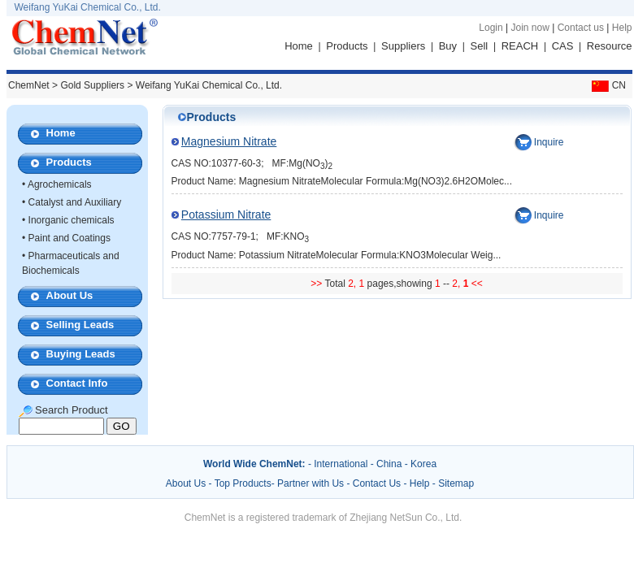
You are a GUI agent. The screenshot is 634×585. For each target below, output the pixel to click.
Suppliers (403, 46)
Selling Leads (80, 324)
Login (490, 27)
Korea (423, 464)
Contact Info (77, 383)
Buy (448, 46)
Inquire (549, 142)
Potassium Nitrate (226, 214)
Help (622, 27)
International (340, 464)
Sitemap (456, 483)
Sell (480, 46)
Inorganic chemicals (71, 220)
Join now (529, 27)
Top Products (243, 483)
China (389, 464)
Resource (609, 46)
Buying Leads (80, 354)
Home (298, 46)
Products (346, 46)
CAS (563, 46)
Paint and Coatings (69, 238)
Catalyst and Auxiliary (75, 202)
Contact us (581, 27)
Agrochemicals (60, 184)
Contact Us (377, 483)
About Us (69, 295)
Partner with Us (311, 483)
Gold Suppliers (92, 85)
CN (607, 85)
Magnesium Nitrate (229, 141)
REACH (520, 46)
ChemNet (29, 85)
